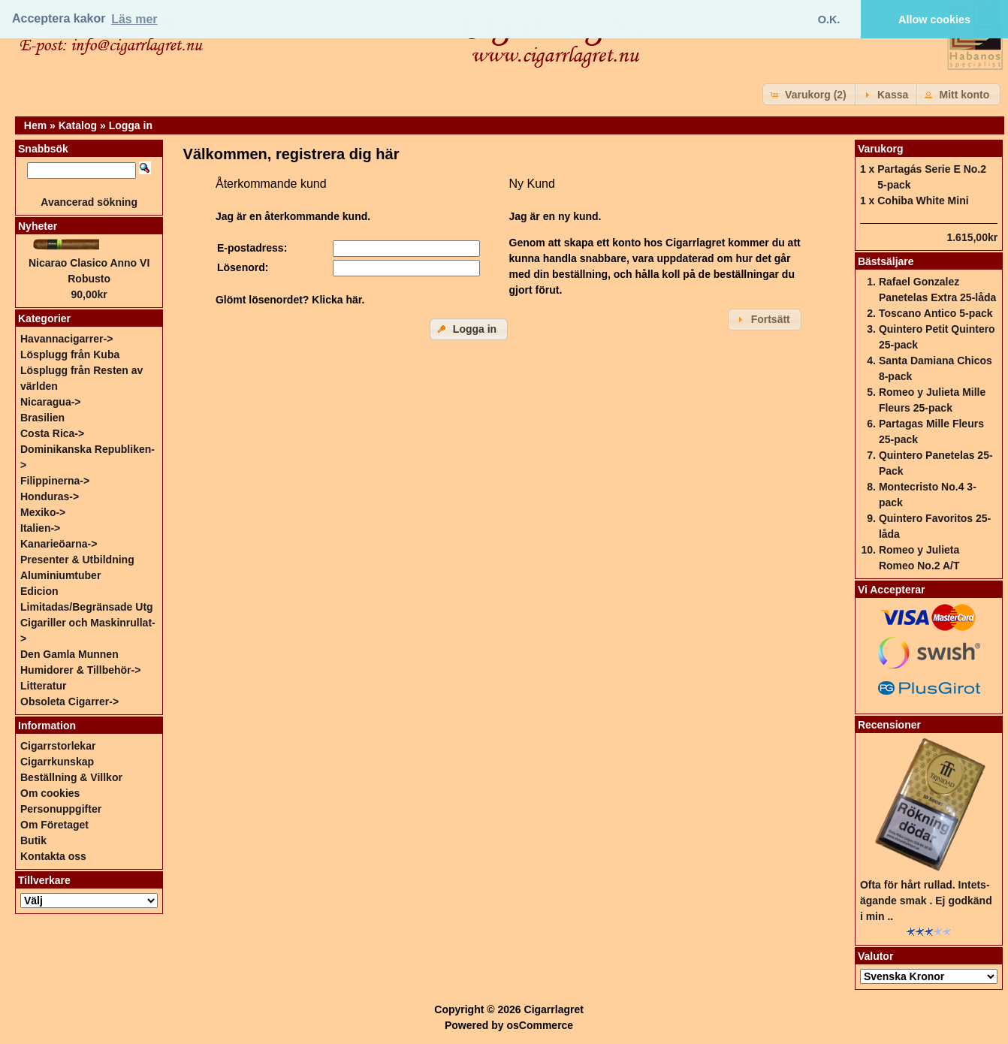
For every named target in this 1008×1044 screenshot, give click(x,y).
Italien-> (40, 528)
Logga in (130, 125)
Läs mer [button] (134, 19)
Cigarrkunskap (57, 762)
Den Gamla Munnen (69, 654)
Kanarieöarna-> (58, 544)
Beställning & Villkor (71, 777)
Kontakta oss (53, 856)
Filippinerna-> (54, 481)
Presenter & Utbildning (77, 560)
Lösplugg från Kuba (69, 355)
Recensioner (889, 725)
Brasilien (42, 418)
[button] (810, 94)
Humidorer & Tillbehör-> (80, 670)
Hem (35, 125)
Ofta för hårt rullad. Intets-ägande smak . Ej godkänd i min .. (926, 900)
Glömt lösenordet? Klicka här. (290, 300)
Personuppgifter (60, 809)
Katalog (78, 125)
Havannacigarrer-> (66, 339)
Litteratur (43, 686)
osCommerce (539, 1025)
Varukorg (881, 149)
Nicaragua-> (50, 402)
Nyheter (37, 226)
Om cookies (50, 793)
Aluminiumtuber (60, 575)
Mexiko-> (42, 512)
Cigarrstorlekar (57, 746)
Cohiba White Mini (922, 201)
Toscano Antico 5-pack (936, 313)
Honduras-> (49, 496)
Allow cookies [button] (934, 20)
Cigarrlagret (554, 1009)
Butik (33, 840)
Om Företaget (54, 825)
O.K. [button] (829, 20)
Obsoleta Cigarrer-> (69, 701)
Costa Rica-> (52, 433)
